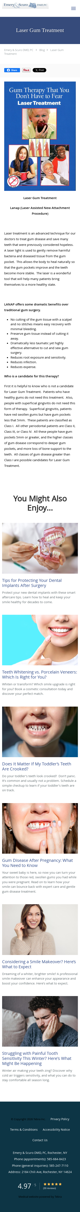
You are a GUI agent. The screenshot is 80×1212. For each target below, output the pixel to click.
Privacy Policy (60, 1119)
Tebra (58, 1197)
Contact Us (40, 1140)
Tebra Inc (39, 1119)
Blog (42, 50)
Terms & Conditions (24, 1130)
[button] (73, 8)
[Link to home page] (33, 5)
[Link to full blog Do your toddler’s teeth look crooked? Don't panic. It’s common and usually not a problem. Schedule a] (40, 740)
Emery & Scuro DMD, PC (18, 50)
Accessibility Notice (56, 1130)
